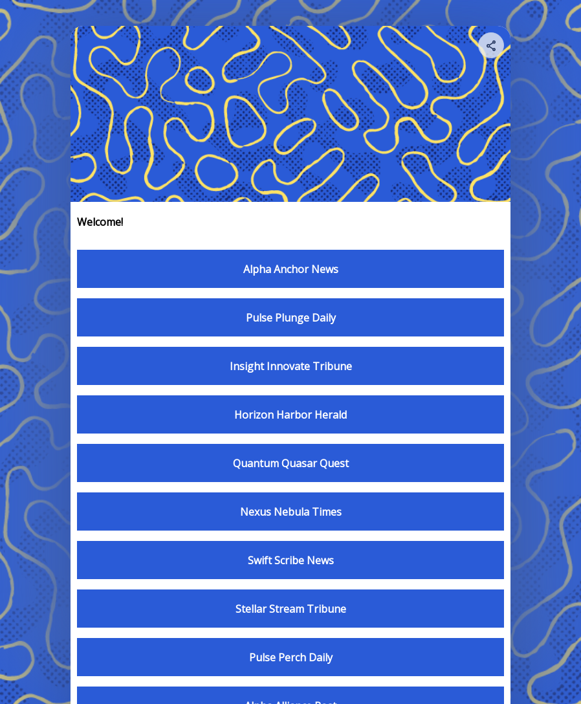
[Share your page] (491, 45)
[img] (491, 49)
